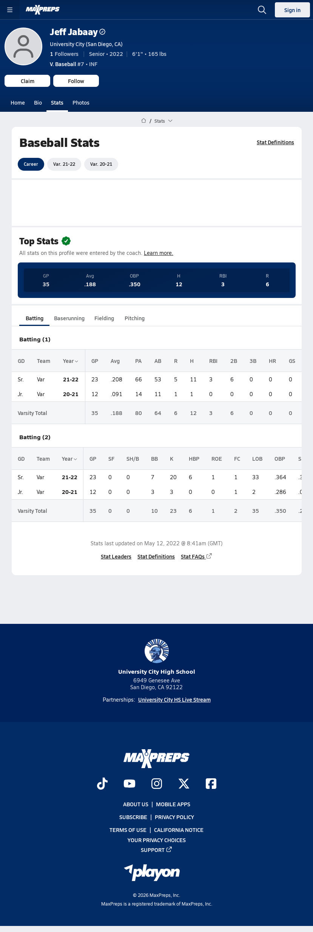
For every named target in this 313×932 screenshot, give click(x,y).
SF (111, 458)
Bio (38, 102)
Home (18, 102)
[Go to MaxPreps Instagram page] (157, 784)
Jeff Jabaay (77, 31)
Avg (115, 360)
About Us (135, 804)
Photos (80, 102)
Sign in (292, 10)
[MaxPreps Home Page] (143, 121)
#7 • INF (73, 64)
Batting (34, 318)
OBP (279, 458)
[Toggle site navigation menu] (10, 10)
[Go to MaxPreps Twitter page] (184, 784)
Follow (76, 81)
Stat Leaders (116, 556)
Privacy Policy (174, 817)
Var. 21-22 (64, 164)
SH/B (132, 458)
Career (31, 164)
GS (291, 360)
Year (70, 360)
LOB (257, 458)
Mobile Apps (173, 804)
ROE (216, 458)
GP (94, 360)
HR (272, 360)
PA (138, 360)
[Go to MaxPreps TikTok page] (102, 784)
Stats (57, 102)
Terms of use (127, 829)
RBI (213, 360)
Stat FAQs (197, 556)
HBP (194, 458)
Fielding (104, 318)
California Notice (179, 829)
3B (252, 360)
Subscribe (133, 817)
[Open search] (262, 10)
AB (157, 360)
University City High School (156, 657)
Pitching (134, 318)
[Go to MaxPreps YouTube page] (129, 784)
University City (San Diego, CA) (86, 43)
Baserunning (69, 318)
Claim (27, 81)
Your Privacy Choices (157, 839)
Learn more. (158, 252)
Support (157, 849)
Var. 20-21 (101, 164)
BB (154, 458)
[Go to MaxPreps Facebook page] (211, 784)
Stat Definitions (275, 142)
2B (233, 360)
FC (237, 458)
